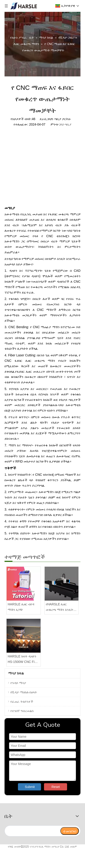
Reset (55, 787)
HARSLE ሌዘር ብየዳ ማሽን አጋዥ (21, 606)
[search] (32, 831)
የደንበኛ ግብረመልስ (22, 711)
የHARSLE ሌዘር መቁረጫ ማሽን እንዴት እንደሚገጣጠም (59, 607)
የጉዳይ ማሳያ (18, 683)
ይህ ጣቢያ (65, 124)
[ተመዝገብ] (69, 831)
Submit (30, 787)
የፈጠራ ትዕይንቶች (21, 701)
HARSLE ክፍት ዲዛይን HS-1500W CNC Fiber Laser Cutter (23, 659)
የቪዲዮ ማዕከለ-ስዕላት (23, 692)
